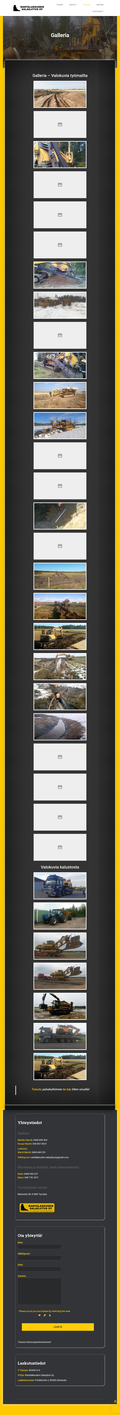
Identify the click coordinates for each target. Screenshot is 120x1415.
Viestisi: (40, 1290)
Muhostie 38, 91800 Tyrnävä (32, 1194)
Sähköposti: (39, 1256)
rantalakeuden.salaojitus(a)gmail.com (49, 1157)
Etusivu (60, 5)
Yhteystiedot (97, 11)
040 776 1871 (32, 1177)
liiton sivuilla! (80, 1089)
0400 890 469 (40, 1140)
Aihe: (39, 1267)
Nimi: (39, 1245)
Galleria (86, 5)
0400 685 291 (39, 1152)
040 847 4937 (40, 1144)
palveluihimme (52, 1089)
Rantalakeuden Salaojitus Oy (39, 1375)
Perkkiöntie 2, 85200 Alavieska (50, 1380)
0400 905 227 (31, 1174)
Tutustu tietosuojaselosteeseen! (34, 1342)
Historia (99, 5)
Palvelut (73, 5)
